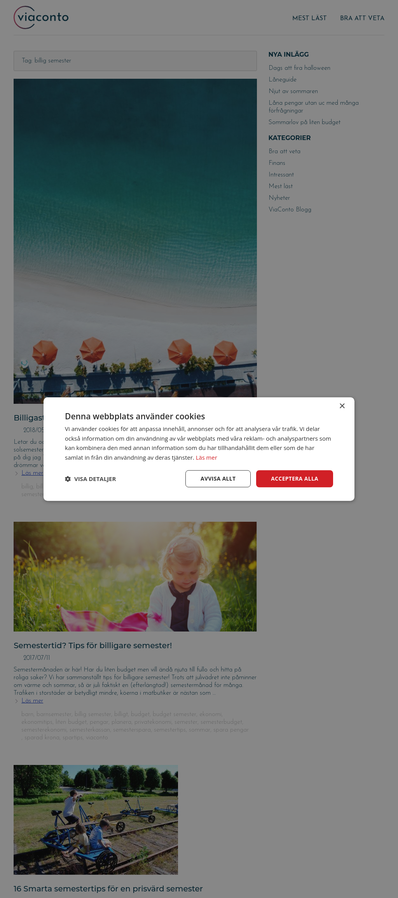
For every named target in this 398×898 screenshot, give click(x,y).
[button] (90, 478)
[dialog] (199, 449)
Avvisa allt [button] (217, 478)
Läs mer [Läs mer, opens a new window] (207, 457)
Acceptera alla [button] (294, 478)
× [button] (342, 406)
